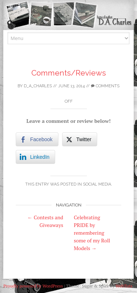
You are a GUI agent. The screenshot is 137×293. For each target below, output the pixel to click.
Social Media (97, 184)
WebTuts (123, 286)
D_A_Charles (38, 86)
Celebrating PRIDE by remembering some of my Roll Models (92, 233)
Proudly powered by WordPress (33, 286)
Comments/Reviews (68, 72)
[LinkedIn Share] (35, 157)
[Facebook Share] (37, 139)
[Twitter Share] (79, 139)
